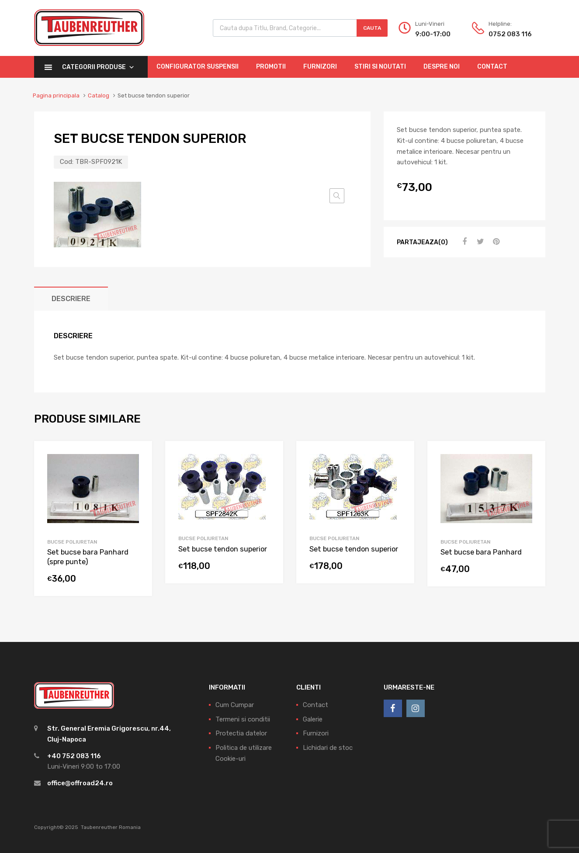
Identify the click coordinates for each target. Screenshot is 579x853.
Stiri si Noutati (380, 66)
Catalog (98, 95)
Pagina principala (56, 95)
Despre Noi (441, 66)
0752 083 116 (510, 34)
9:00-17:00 (433, 34)
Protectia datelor (241, 733)
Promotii (271, 66)
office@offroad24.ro (80, 783)
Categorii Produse (98, 67)
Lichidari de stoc (328, 748)
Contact (492, 66)
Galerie (312, 719)
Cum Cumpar (234, 705)
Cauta (372, 28)
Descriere (71, 299)
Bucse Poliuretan (72, 542)
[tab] (71, 299)
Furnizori (320, 66)
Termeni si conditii (242, 719)
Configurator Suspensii (197, 66)
